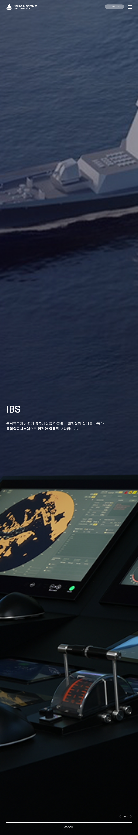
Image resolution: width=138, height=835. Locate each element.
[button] (120, 816)
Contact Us (114, 6)
